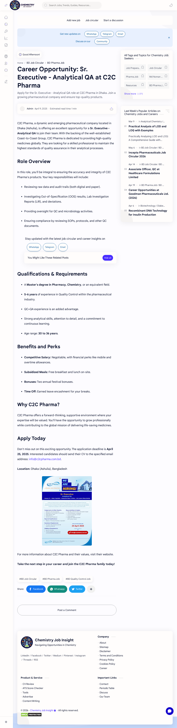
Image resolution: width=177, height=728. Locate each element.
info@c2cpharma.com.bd (45, 459)
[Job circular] (91, 20)
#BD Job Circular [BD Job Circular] (28, 578)
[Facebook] (36, 655)
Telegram (107, 34)
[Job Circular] (158, 67)
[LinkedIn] (25, 655)
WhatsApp (91, 34)
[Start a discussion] (113, 20)
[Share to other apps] (91, 589)
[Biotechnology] (149, 206)
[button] (171, 5)
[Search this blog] (72, 5)
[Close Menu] (169, 37)
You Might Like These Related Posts (48, 257)
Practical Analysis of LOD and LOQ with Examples (147, 128)
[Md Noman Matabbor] (158, 76)
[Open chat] (170, 711)
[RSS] (36, 660)
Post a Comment (67, 610)
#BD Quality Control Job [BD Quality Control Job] (78, 578)
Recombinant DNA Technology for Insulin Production (148, 212)
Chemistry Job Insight (43, 710)
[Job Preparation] (135, 67)
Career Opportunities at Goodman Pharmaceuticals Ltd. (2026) (149, 194)
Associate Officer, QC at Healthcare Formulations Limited (144, 173)
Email (120, 34)
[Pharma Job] (135, 76)
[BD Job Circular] (149, 147)
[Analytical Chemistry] (152, 121)
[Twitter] (47, 655)
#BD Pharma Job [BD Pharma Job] (51, 578)
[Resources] (135, 85)
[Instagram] (80, 655)
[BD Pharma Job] (158, 85)
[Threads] (27, 660)
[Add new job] (73, 20)
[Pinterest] (68, 655)
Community (102, 41)
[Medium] (57, 655)
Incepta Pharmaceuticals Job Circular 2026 (147, 154)
